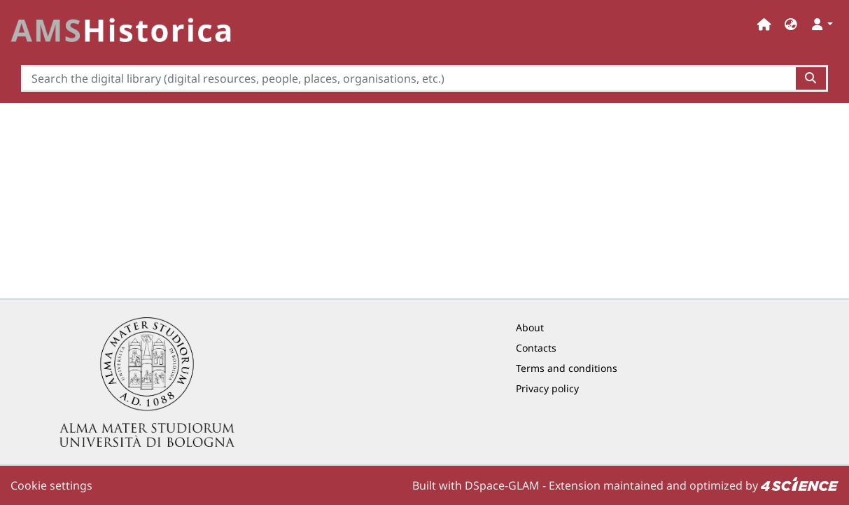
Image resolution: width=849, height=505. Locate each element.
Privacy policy (547, 388)
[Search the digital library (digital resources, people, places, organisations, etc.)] (408, 78)
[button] (791, 24)
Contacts (536, 347)
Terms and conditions (566, 368)
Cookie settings (51, 485)
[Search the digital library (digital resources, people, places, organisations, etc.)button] (811, 78)
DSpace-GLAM (502, 485)
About (530, 327)
